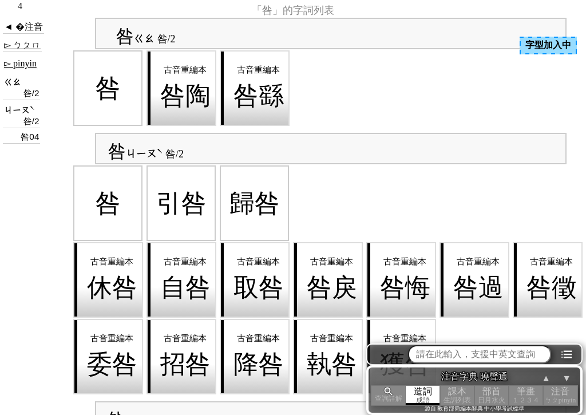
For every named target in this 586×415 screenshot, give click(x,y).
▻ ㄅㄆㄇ (22, 45)
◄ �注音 (23, 26)
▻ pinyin (20, 63)
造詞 (423, 395)
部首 (491, 395)
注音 (560, 395)
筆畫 (526, 395)
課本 (457, 395)
